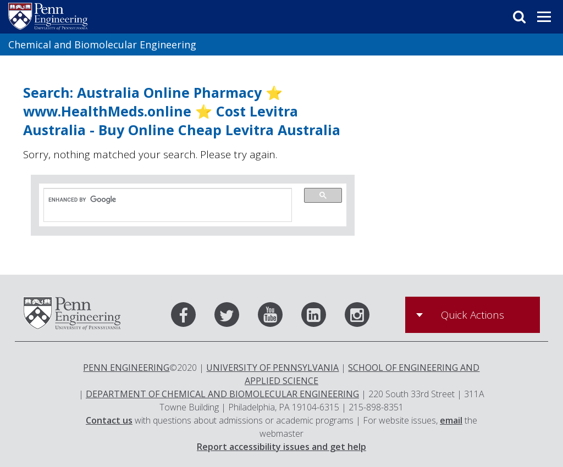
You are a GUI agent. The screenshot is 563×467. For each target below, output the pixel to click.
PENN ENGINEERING (126, 368)
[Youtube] (278, 317)
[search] (162, 199)
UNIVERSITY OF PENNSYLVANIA (272, 368)
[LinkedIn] (322, 317)
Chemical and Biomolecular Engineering (102, 44)
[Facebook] (191, 317)
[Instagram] (357, 317)
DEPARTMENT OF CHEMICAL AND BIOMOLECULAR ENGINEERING (222, 394)
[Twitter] (235, 317)
